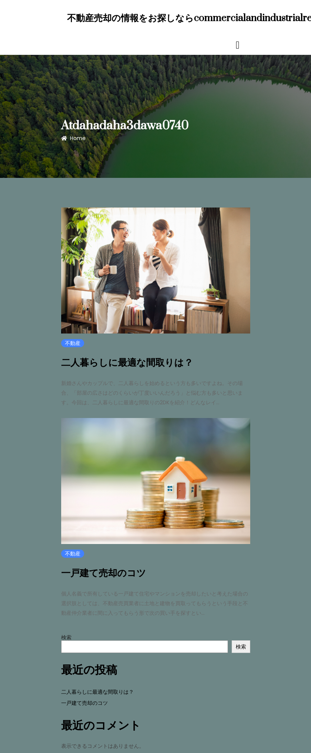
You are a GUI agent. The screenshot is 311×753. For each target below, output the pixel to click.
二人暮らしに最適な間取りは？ (127, 362)
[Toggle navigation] (237, 44)
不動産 (72, 343)
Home (73, 138)
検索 (66, 636)
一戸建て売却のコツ (103, 572)
